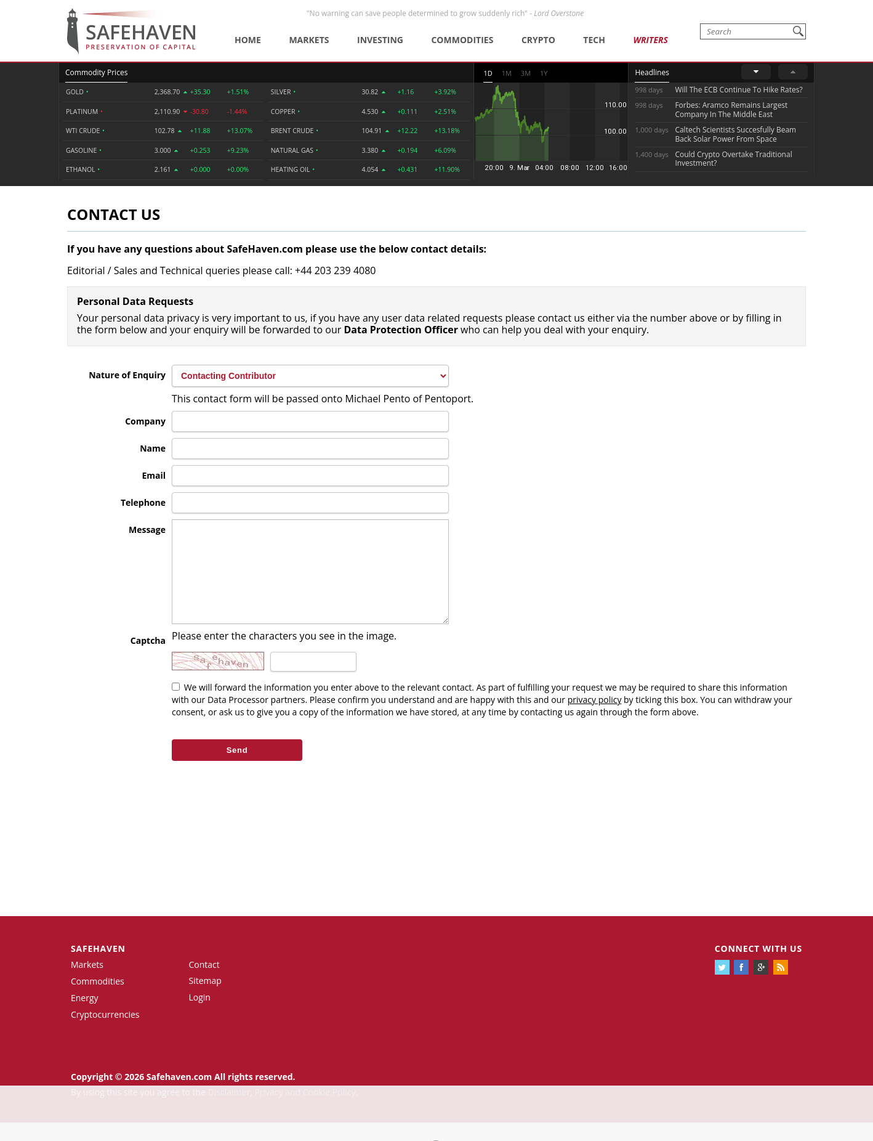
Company (145, 421)
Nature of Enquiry (127, 375)
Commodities (462, 40)
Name (153, 448)
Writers (650, 40)
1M (507, 73)
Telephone (143, 502)
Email (154, 475)
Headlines (652, 72)
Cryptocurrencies (105, 1033)
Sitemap (205, 999)
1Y (543, 73)
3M (526, 73)
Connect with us (758, 967)
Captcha (148, 659)
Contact (204, 983)
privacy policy (595, 718)
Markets (309, 40)
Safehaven (98, 967)
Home (248, 40)
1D (487, 73)
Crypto (538, 40)
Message (147, 529)
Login (200, 1015)
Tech (594, 40)
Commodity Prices (96, 72)
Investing (380, 40)
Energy (85, 1016)
